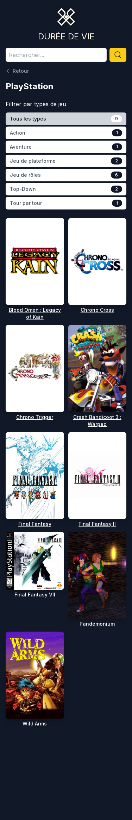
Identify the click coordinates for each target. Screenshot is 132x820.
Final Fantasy (34, 524)
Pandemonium (97, 624)
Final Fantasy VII (34, 595)
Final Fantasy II (97, 524)
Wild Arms (35, 724)
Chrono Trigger (34, 417)
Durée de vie (66, 36)
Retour (17, 71)
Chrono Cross (97, 310)
